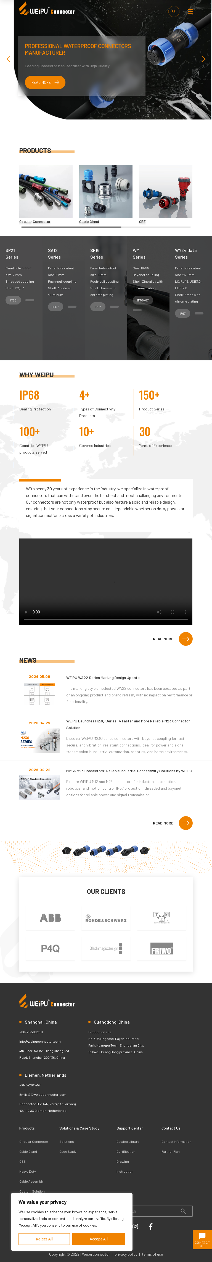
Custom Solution (32, 1191)
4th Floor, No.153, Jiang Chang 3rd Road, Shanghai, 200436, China (44, 1054)
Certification (125, 1151)
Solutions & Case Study (79, 1128)
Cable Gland (28, 1151)
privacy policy (126, 1254)
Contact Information (176, 1141)
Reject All (44, 1239)
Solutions (66, 1141)
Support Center (129, 1128)
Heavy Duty (27, 1171)
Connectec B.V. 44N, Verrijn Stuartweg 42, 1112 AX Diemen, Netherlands (47, 1107)
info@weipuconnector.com (40, 1041)
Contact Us (171, 1128)
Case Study (67, 1151)
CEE (22, 1161)
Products (27, 1128)
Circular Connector (33, 1141)
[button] (203, 59)
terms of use (152, 1254)
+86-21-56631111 (31, 1032)
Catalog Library (127, 1141)
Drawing (122, 1161)
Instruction (124, 1171)
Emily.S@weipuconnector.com (42, 1094)
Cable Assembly (31, 1181)
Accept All (99, 1239)
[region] (71, 1222)
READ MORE (173, 639)
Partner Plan (170, 1151)
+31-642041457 (30, 1085)
